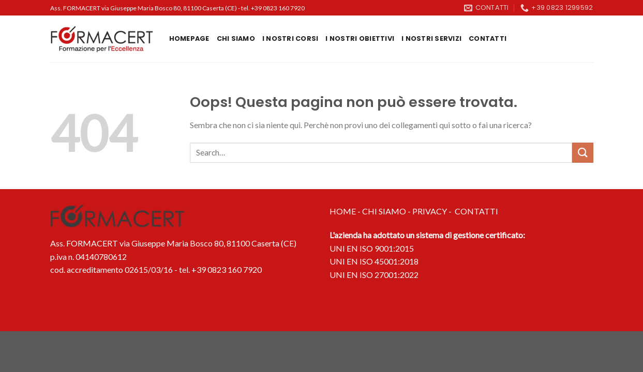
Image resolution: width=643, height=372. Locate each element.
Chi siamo (236, 38)
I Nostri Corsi (290, 38)
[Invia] (582, 153)
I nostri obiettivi (359, 38)
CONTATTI (476, 211)
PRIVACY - (433, 211)
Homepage (189, 38)
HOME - (346, 211)
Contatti (487, 38)
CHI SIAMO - (387, 211)
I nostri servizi (431, 38)
